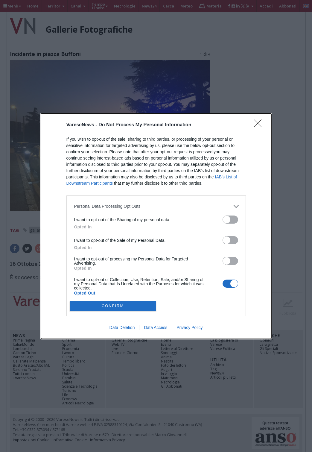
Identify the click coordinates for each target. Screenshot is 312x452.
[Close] (259, 125)
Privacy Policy (189, 327)
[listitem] (156, 206)
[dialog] (156, 226)
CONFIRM (113, 306)
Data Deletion (122, 327)
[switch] (230, 220)
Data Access (155, 327)
